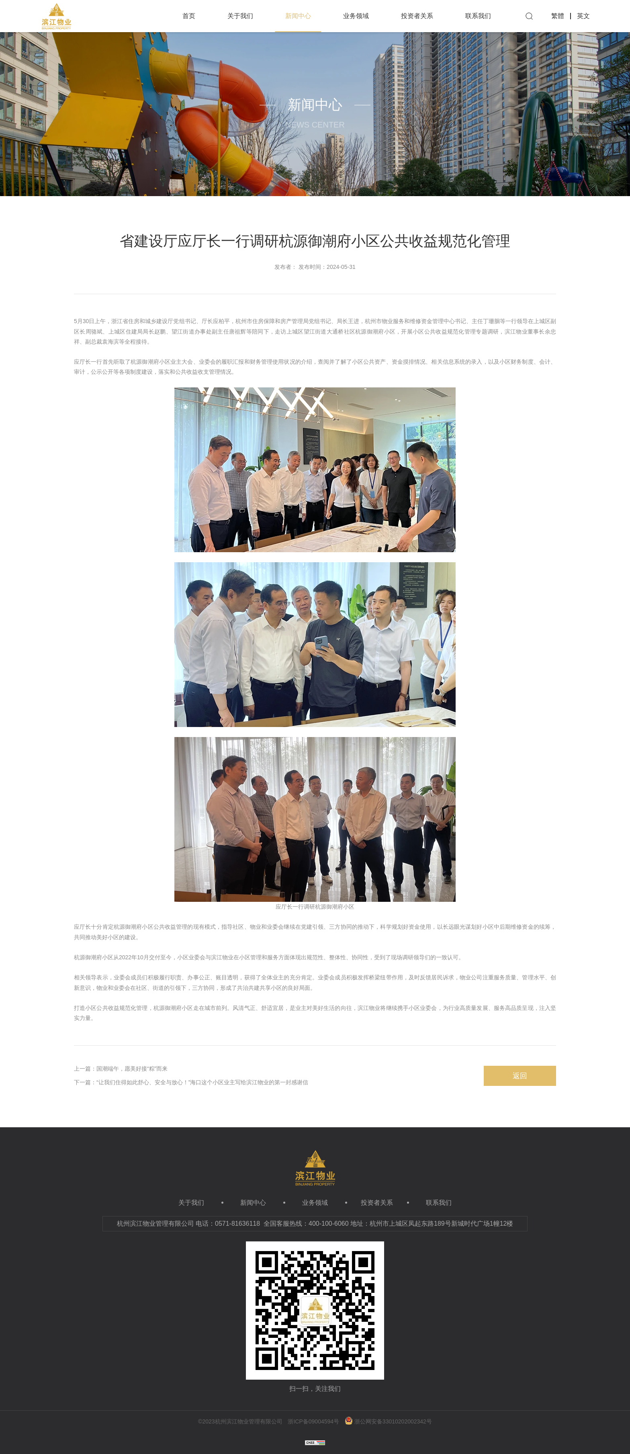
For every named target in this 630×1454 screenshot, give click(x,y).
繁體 (557, 15)
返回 (520, 1076)
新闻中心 (298, 22)
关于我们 (240, 15)
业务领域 (356, 15)
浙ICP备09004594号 (313, 1421)
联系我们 (478, 15)
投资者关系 (417, 15)
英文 (583, 15)
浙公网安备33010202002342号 (388, 1421)
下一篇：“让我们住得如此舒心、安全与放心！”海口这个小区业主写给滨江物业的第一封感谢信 (191, 1082)
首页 (188, 15)
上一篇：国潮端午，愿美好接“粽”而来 (121, 1068)
